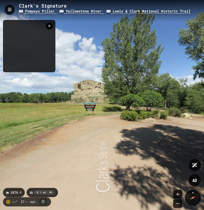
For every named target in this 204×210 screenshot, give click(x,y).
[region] (29, 46)
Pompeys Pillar (38, 11)
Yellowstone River (82, 11)
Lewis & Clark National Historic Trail (149, 11)
